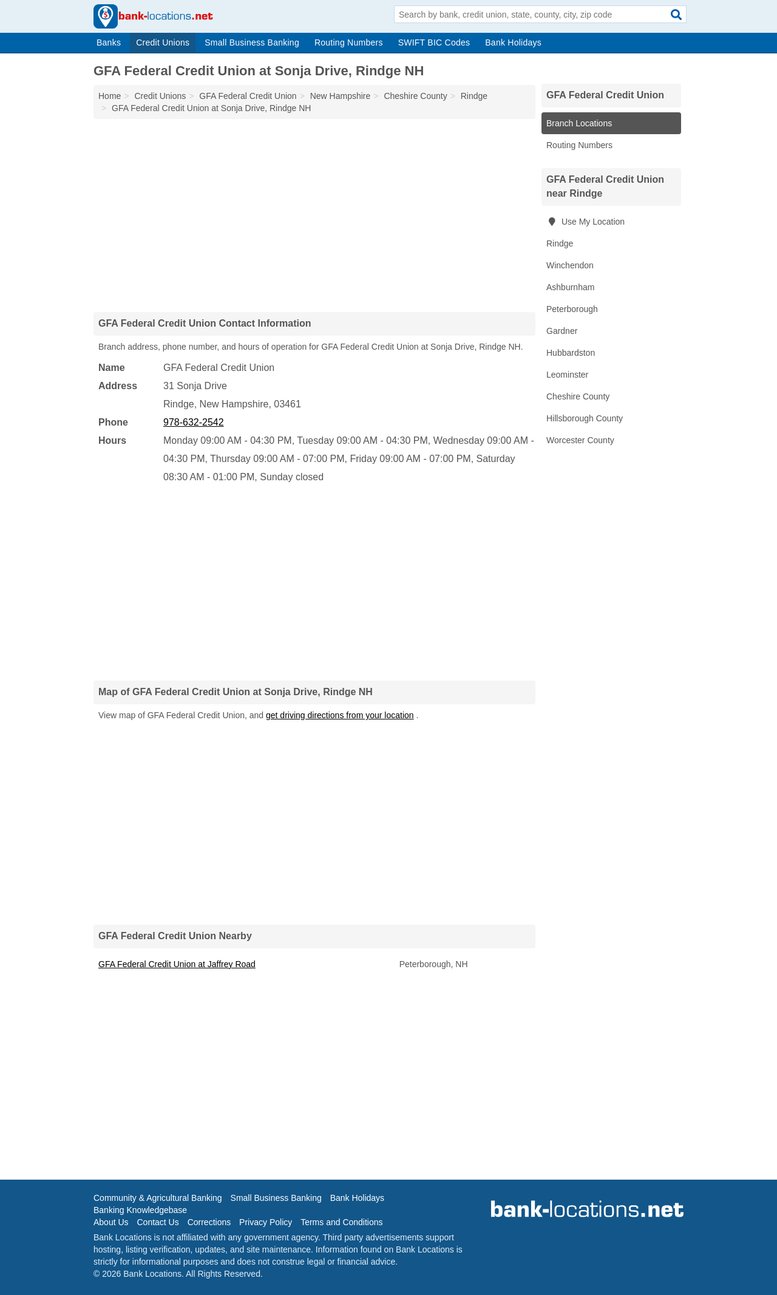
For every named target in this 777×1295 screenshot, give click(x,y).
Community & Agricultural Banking (157, 1198)
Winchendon (570, 265)
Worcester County (580, 440)
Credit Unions (162, 42)
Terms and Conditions (341, 1222)
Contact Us (157, 1222)
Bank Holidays (513, 42)
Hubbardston (570, 353)
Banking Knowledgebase (140, 1210)
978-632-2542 (193, 422)
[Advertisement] (314, 215)
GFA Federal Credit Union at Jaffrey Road (177, 964)
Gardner (561, 331)
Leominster (567, 374)
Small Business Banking (252, 42)
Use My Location (585, 221)
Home (109, 96)
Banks (109, 42)
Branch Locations (579, 123)
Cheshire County (577, 396)
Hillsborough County (584, 418)
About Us (111, 1222)
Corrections (209, 1222)
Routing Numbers (348, 42)
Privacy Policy (265, 1222)
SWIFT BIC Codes (434, 42)
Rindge (559, 243)
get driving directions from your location (340, 715)
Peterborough (572, 309)
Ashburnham (570, 287)
